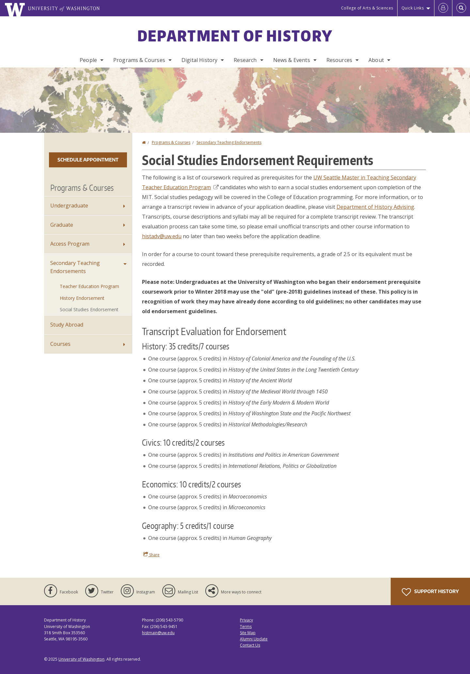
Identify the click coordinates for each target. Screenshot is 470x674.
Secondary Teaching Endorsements (228, 142)
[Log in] (443, 8)
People (88, 60)
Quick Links (412, 8)
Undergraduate (69, 205)
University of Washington (81, 659)
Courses (60, 343)
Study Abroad (66, 324)
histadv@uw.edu (161, 236)
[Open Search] (461, 8)
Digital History (199, 60)
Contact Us (250, 645)
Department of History (235, 35)
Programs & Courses (139, 60)
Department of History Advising (375, 206)
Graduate (61, 224)
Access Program (69, 243)
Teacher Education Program (89, 286)
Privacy (246, 620)
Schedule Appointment (87, 159)
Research (245, 60)
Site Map (248, 633)
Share (151, 555)
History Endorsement (82, 298)
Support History (430, 592)
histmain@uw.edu (158, 633)
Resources (339, 60)
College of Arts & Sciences (367, 8)
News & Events (291, 60)
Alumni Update (254, 639)
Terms (246, 626)
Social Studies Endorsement (89, 309)
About (376, 60)
